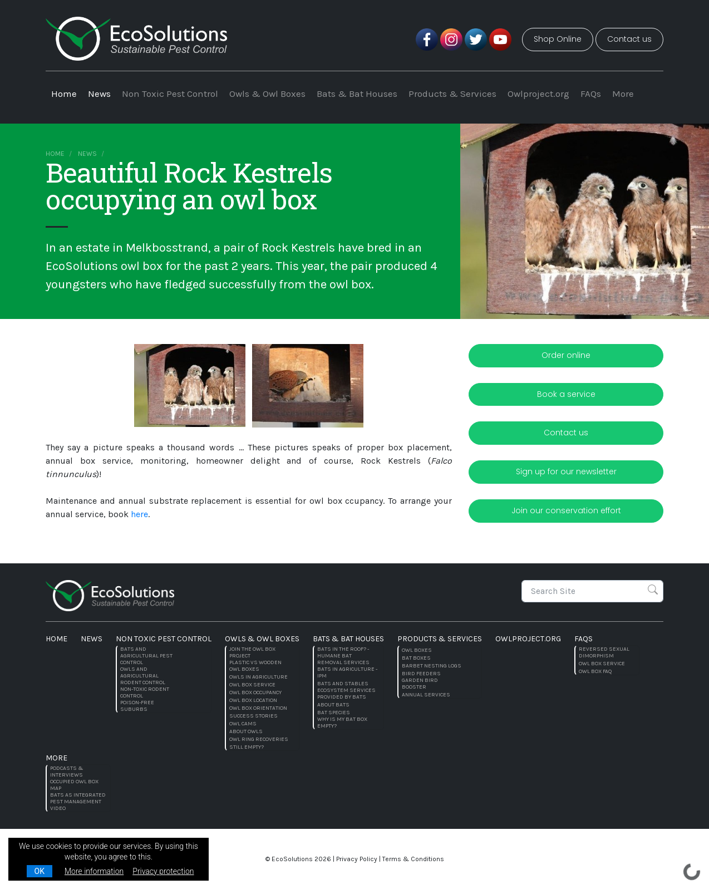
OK (40, 871)
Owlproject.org (538, 93)
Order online (565, 355)
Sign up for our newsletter (566, 471)
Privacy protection (163, 871)
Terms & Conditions (413, 859)
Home (64, 93)
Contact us (629, 39)
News (99, 93)
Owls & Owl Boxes (267, 93)
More (623, 93)
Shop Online (558, 39)
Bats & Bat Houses (357, 93)
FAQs (590, 93)
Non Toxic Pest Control (170, 93)
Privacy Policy (356, 859)
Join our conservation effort (566, 510)
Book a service (566, 394)
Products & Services (452, 93)
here (139, 514)
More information (94, 871)
